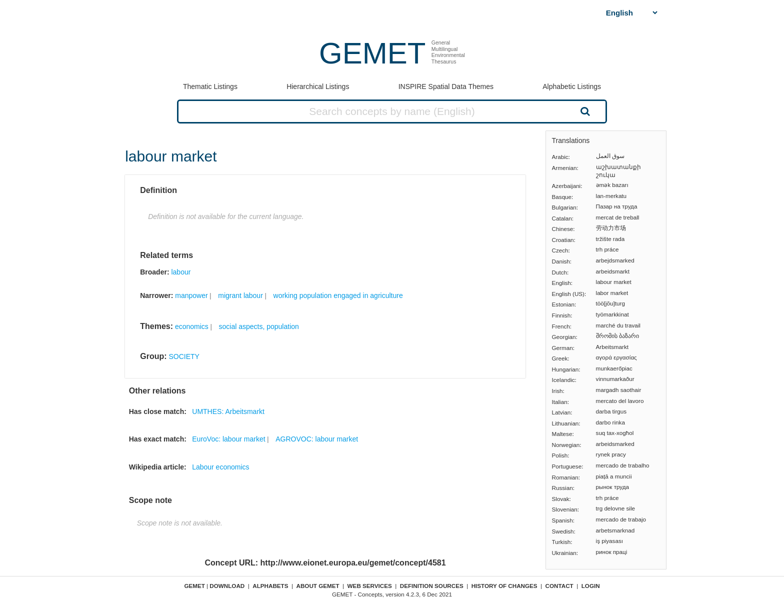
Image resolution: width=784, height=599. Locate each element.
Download (227, 585)
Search (584, 111)
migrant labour (240, 296)
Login (591, 585)
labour (180, 272)
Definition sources (432, 585)
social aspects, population (259, 326)
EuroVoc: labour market (228, 439)
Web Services (370, 585)
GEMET (372, 53)
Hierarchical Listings (317, 86)
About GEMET (318, 585)
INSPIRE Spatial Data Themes (446, 86)
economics (191, 326)
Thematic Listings (210, 86)
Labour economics (220, 467)
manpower (191, 296)
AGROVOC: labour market (317, 439)
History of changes (505, 585)
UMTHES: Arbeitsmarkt (228, 412)
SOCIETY (183, 356)
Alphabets (270, 585)
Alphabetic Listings (571, 86)
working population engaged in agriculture (338, 296)
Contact (560, 585)
